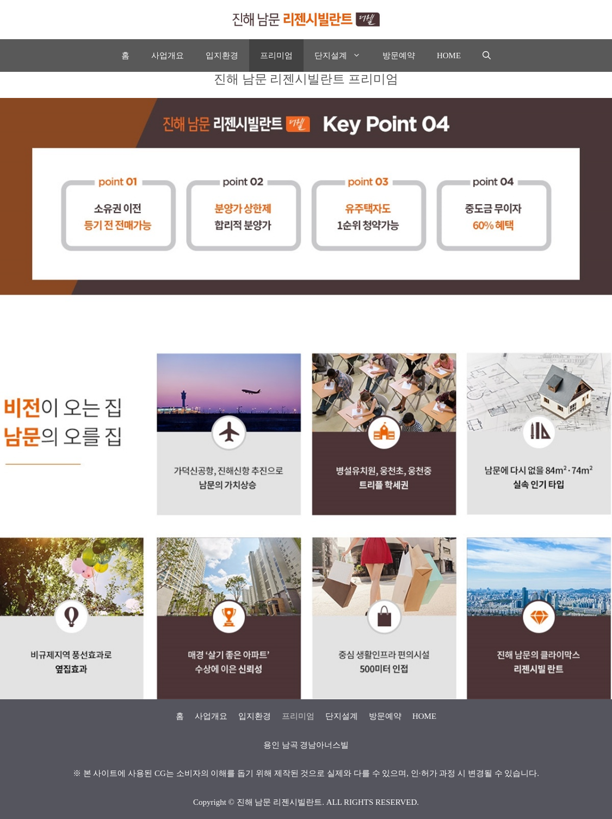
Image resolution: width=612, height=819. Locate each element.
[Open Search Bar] (487, 55)
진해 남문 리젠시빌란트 (280, 802)
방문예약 (398, 55)
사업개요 (167, 55)
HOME (449, 55)
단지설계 (343, 55)
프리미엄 (276, 55)
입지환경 (222, 55)
